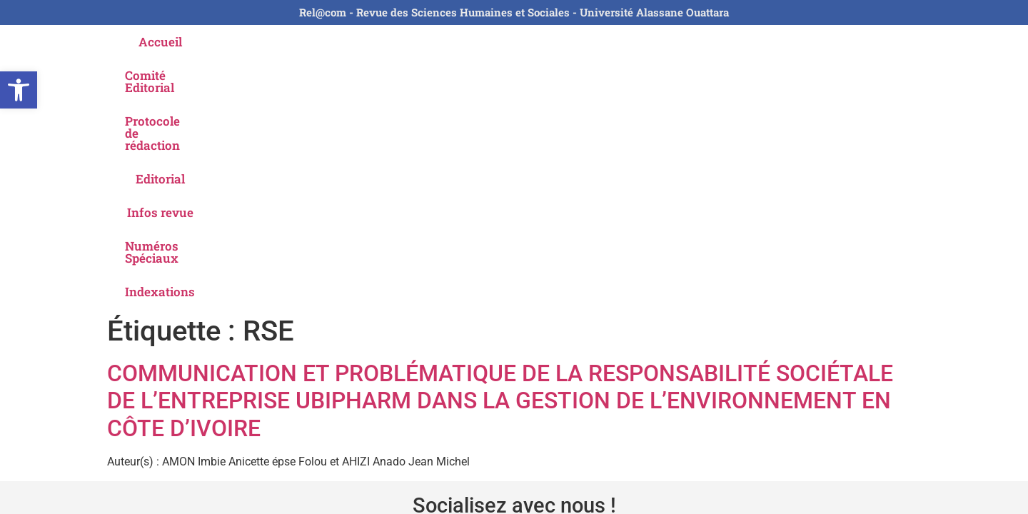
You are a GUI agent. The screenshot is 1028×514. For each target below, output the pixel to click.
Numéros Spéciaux (712, 42)
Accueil (191, 42)
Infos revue (603, 42)
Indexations (824, 42)
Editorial (523, 42)
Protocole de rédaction (413, 42)
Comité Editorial (280, 42)
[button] (18, 90)
